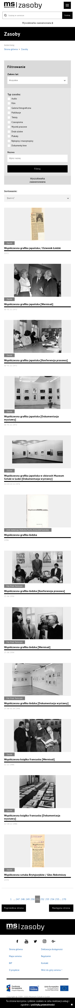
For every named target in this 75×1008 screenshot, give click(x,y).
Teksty (14, 117)
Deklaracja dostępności (52, 949)
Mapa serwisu (15, 956)
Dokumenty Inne (19, 145)
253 (47, 899)
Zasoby (24, 49)
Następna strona (61, 908)
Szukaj (67, 15)
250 (33, 899)
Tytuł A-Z (38, 198)
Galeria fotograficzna (21, 108)
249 (28, 899)
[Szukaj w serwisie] (32, 15)
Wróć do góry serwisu (52, 970)
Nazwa (10, 152)
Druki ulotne (17, 131)
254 (52, 899)
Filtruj (37, 168)
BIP (10, 963)
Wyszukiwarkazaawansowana (38, 180)
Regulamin (46, 956)
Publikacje (16, 112)
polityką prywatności (43, 1004)
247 (18, 899)
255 (57, 899)
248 (23, 899)
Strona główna (11, 49)
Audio (14, 98)
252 (42, 899)
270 (64, 899)
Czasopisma (17, 122)
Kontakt (44, 963)
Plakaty (15, 136)
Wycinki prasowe (19, 126)
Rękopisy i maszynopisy (22, 141)
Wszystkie (37, 80)
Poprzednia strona (14, 908)
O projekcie (14, 970)
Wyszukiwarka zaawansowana (37, 22)
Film (13, 103)
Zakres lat (12, 74)
